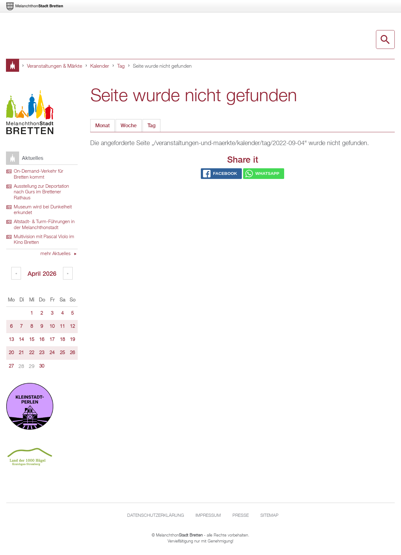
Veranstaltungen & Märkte (54, 66)
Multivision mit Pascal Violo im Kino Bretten (44, 240)
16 (41, 340)
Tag (121, 66)
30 (41, 366)
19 (72, 340)
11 (62, 326)
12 (72, 326)
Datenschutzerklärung (155, 515)
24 (52, 353)
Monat (102, 125)
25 (62, 353)
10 (52, 326)
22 (31, 353)
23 (41, 353)
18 (62, 340)
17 (52, 340)
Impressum (208, 515)
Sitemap (269, 515)
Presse (240, 515)
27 (11, 366)
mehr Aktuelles (56, 254)
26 (72, 353)
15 (31, 340)
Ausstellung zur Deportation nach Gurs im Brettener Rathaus (41, 192)
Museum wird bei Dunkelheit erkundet (43, 210)
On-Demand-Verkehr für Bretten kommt (38, 174)
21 (21, 353)
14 (21, 340)
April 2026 (42, 273)
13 (11, 340)
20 (11, 353)
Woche (129, 125)
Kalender (99, 66)
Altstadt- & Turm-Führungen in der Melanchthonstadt (44, 225)
